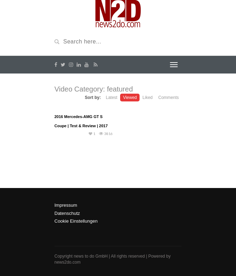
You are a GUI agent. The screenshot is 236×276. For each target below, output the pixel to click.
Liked (147, 97)
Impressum (65, 205)
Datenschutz (67, 213)
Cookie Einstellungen (76, 221)
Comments (168, 97)
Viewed (130, 97)
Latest (111, 97)
